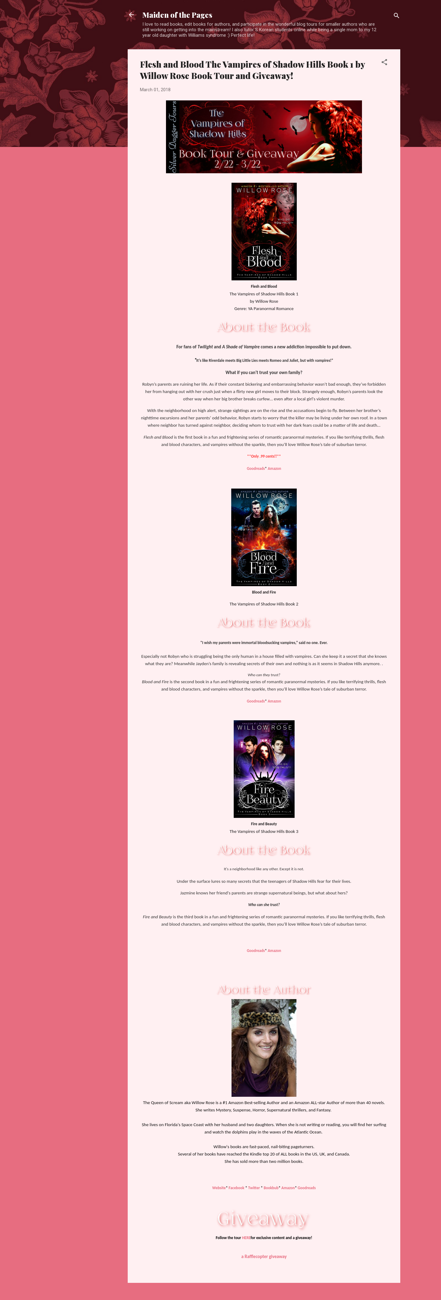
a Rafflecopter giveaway (264, 1256)
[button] (384, 63)
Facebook (236, 1188)
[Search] (396, 16)
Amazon (274, 468)
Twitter (254, 1188)
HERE (246, 1237)
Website (219, 1188)
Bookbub (271, 1188)
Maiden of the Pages (177, 15)
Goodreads (256, 468)
